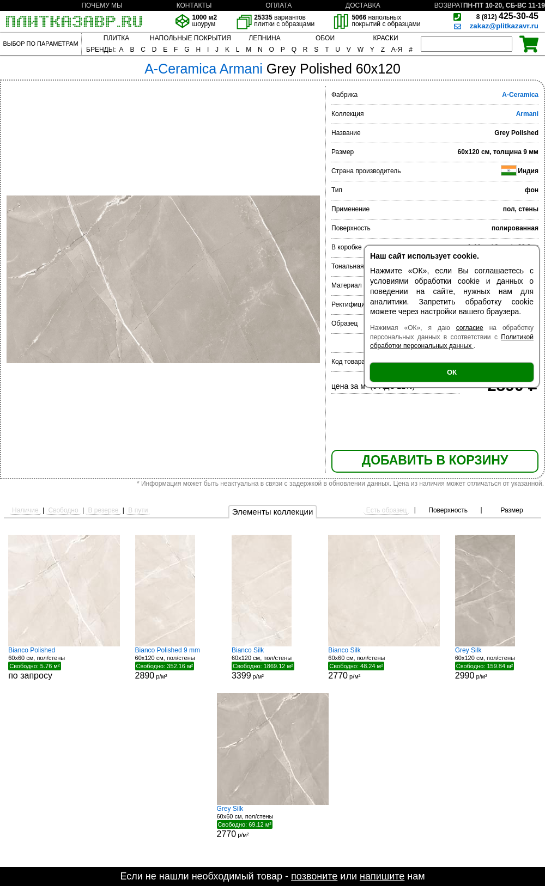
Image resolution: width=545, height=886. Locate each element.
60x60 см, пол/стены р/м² (384, 663)
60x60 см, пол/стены (64, 663)
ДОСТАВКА (363, 5)
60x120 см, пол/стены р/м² (176, 663)
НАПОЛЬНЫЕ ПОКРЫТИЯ (190, 38)
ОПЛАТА (278, 5)
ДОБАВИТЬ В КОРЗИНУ (435, 460)
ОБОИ (325, 38)
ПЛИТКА (116, 38)
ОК (452, 372)
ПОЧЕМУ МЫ (101, 5)
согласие (469, 328)
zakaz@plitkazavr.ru (504, 26)
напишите (382, 876)
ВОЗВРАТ (449, 5)
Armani (527, 114)
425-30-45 (507, 16)
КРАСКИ (385, 38)
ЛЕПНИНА (264, 38)
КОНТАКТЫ (194, 5)
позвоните (314, 876)
